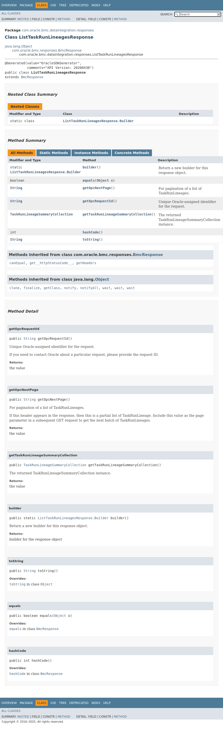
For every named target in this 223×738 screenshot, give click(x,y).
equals (89, 180)
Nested (23, 19)
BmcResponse (32, 77)
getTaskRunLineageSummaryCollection (117, 214)
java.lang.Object (18, 46)
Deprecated (79, 5)
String (16, 188)
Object (103, 180)
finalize (32, 288)
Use (53, 5)
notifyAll (89, 288)
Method (64, 19)
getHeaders (86, 263)
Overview (9, 5)
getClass (52, 288)
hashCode (91, 232)
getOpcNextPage (97, 188)
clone (14, 288)
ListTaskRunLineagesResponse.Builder (98, 121)
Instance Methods (91, 153)
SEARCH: (166, 14)
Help (107, 5)
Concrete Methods (132, 153)
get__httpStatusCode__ (51, 263)
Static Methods (53, 153)
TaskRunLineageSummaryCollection (41, 214)
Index (96, 5)
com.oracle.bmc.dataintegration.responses (58, 30)
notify (70, 288)
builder (90, 167)
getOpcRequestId (98, 201)
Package (26, 5)
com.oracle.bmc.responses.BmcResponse (47, 50)
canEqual (17, 263)
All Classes (10, 13)
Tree (62, 5)
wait (106, 288)
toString (91, 239)
